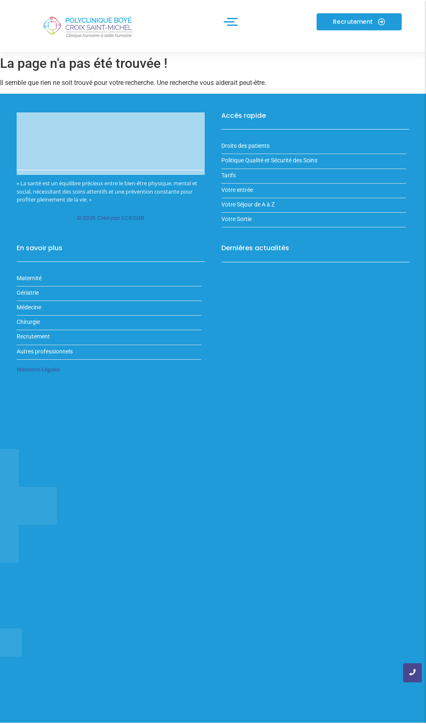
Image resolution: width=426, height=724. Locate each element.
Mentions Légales (38, 374)
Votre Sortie (236, 225)
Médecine (29, 313)
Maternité (29, 283)
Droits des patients (245, 151)
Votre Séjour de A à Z (248, 210)
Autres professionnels (45, 357)
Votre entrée (237, 196)
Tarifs (228, 181)
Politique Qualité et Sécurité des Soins (269, 166)
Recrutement (33, 342)
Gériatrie (28, 298)
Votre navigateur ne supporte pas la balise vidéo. (111, 149)
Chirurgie (28, 328)
